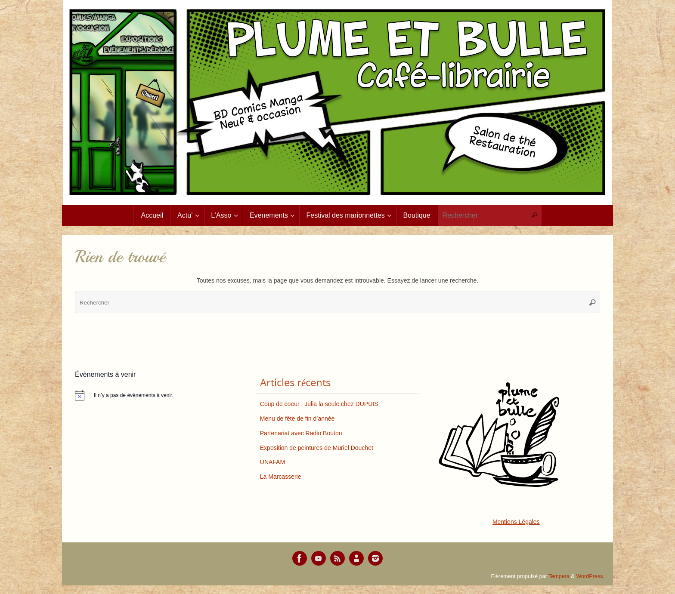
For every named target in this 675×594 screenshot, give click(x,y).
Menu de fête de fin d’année (297, 418)
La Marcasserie (280, 476)
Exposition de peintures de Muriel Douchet (316, 447)
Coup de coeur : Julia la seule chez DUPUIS (319, 403)
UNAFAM (272, 462)
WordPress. (590, 576)
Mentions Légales (516, 521)
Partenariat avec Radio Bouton (301, 433)
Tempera (559, 576)
